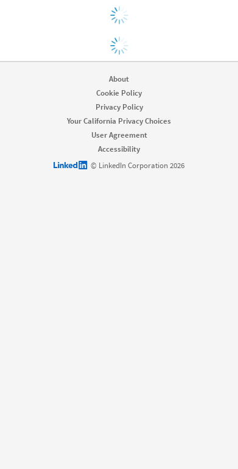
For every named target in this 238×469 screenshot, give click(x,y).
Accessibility (119, 149)
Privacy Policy (119, 107)
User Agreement (119, 135)
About (119, 79)
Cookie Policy (119, 93)
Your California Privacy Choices (119, 121)
